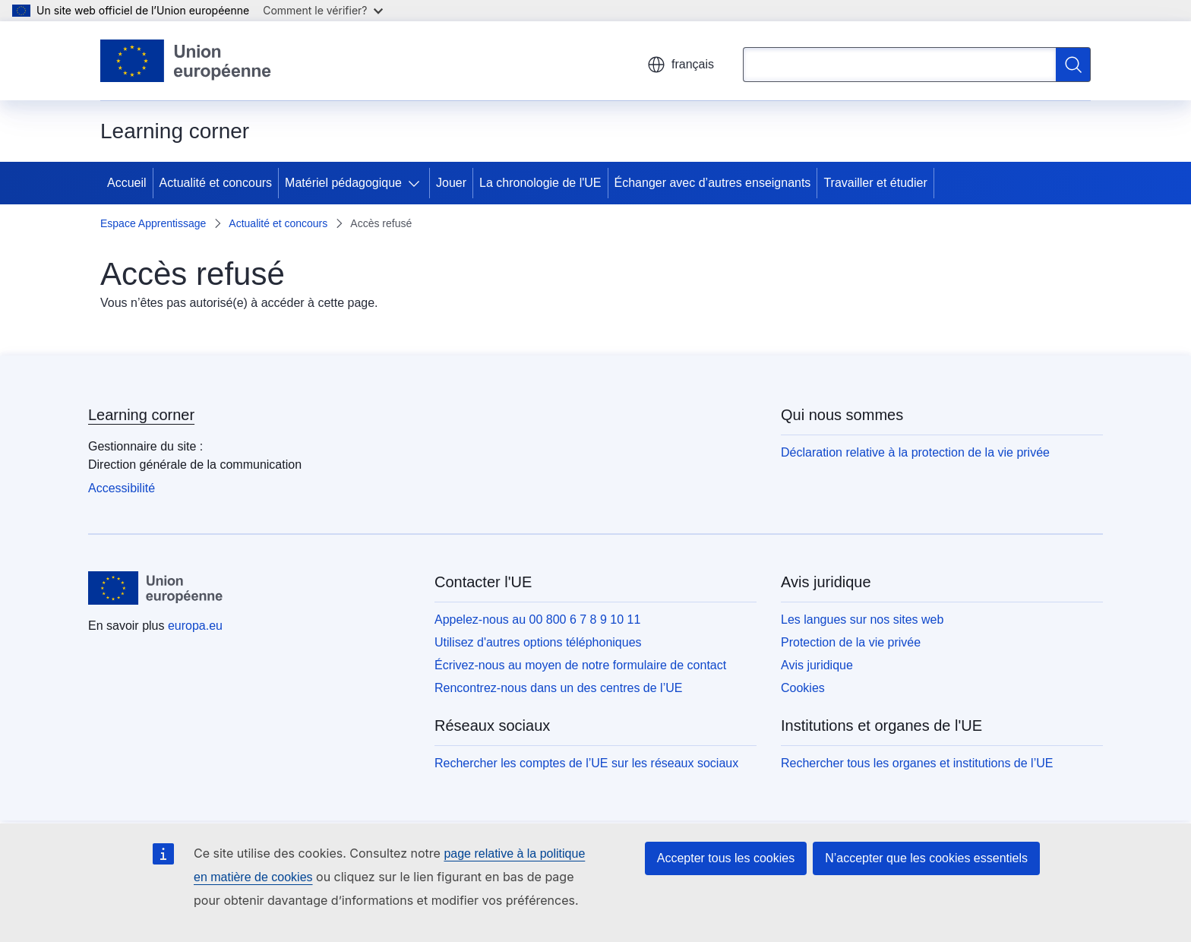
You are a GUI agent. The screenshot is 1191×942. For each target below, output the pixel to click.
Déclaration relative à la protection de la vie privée (915, 452)
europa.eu (195, 625)
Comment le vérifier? (322, 10)
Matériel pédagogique (343, 182)
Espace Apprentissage (153, 223)
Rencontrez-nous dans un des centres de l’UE (558, 687)
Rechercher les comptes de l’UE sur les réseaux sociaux (586, 763)
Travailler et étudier (875, 182)
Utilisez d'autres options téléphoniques (538, 642)
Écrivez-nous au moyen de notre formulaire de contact (580, 665)
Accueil (127, 182)
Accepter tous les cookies (726, 858)
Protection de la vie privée (851, 642)
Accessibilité (121, 488)
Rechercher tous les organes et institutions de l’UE (917, 763)
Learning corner (141, 414)
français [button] (680, 64)
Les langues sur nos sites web (862, 619)
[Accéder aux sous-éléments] (417, 183)
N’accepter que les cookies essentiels (926, 858)
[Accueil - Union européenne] (186, 61)
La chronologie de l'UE (540, 182)
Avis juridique (817, 665)
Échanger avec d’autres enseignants (712, 182)
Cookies (803, 687)
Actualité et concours (216, 182)
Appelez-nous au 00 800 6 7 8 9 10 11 (537, 619)
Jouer (451, 182)
